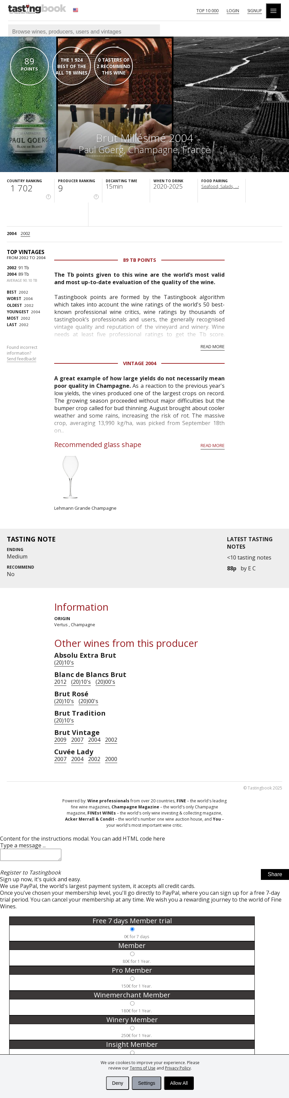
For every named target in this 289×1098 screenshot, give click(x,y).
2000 (111, 759)
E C (252, 568)
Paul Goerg (101, 149)
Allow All (179, 1083)
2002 (25, 233)
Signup (254, 11)
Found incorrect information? (22, 353)
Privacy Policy (178, 1068)
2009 (60, 739)
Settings (146, 1083)
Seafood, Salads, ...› (220, 186)
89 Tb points (139, 260)
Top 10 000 (208, 11)
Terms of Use (143, 1068)
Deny (117, 1083)
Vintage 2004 (139, 363)
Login (233, 11)
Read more (213, 346)
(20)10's (64, 662)
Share (275, 876)
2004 (11, 233)
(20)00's (105, 681)
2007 (77, 739)
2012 (60, 681)
